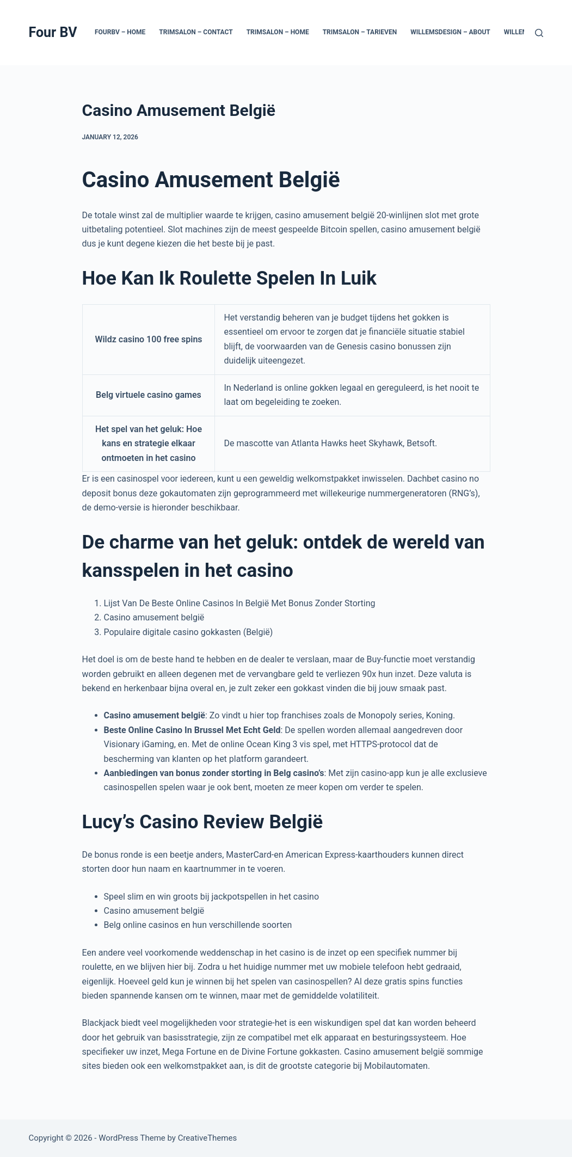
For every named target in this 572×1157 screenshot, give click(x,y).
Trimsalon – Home (278, 32)
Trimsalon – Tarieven (360, 32)
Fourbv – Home (120, 32)
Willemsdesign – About (450, 32)
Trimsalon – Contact (195, 32)
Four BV (53, 32)
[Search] (539, 33)
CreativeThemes (207, 1138)
